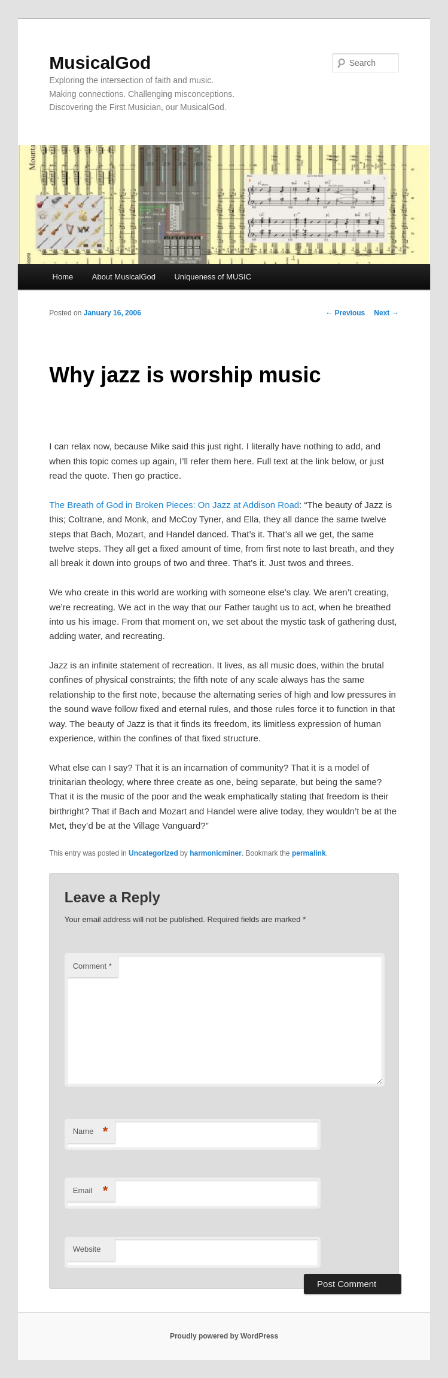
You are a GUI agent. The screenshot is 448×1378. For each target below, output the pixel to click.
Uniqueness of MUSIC (212, 276)
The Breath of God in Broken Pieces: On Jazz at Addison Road (174, 505)
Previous (345, 313)
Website (87, 1249)
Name (90, 1131)
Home (63, 276)
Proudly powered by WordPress (224, 1336)
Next (386, 313)
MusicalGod (100, 62)
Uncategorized (153, 853)
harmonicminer (216, 853)
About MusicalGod (124, 276)
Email (90, 1191)
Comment (92, 966)
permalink (309, 853)
